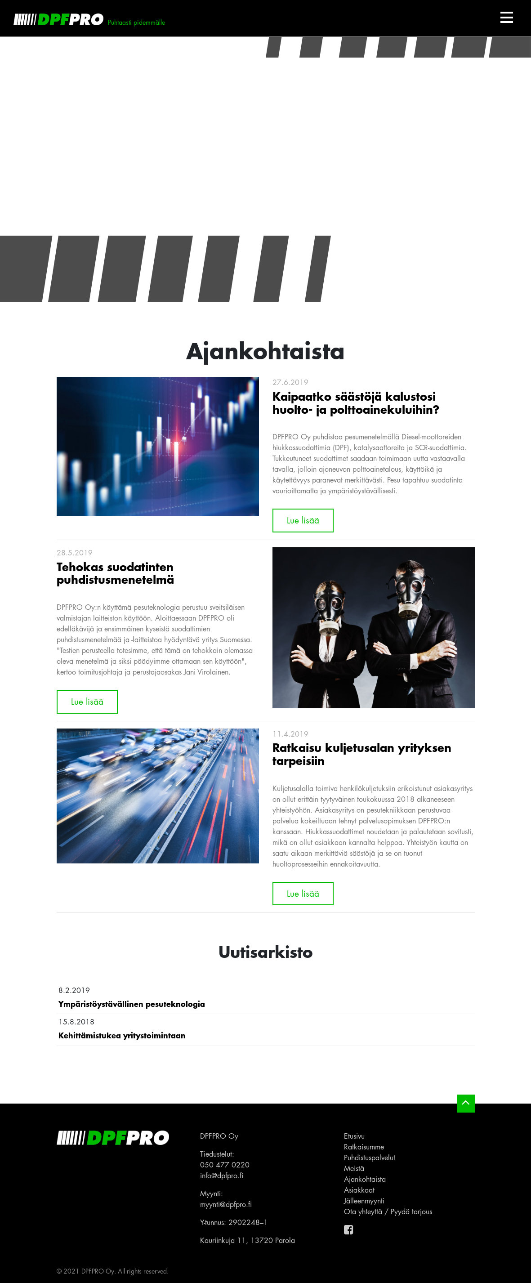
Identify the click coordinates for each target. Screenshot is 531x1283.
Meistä (354, 1168)
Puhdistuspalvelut (369, 1157)
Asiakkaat (359, 1190)
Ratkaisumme (364, 1147)
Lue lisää (303, 520)
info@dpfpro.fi (221, 1175)
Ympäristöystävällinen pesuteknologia (131, 1003)
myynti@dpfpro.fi (226, 1204)
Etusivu (354, 1136)
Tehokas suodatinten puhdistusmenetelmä (115, 573)
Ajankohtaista (365, 1179)
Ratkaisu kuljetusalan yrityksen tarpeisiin (361, 754)
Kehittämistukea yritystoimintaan (122, 1035)
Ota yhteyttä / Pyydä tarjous (388, 1211)
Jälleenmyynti (364, 1201)
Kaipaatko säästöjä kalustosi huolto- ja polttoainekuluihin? (355, 402)
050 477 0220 (225, 1165)
